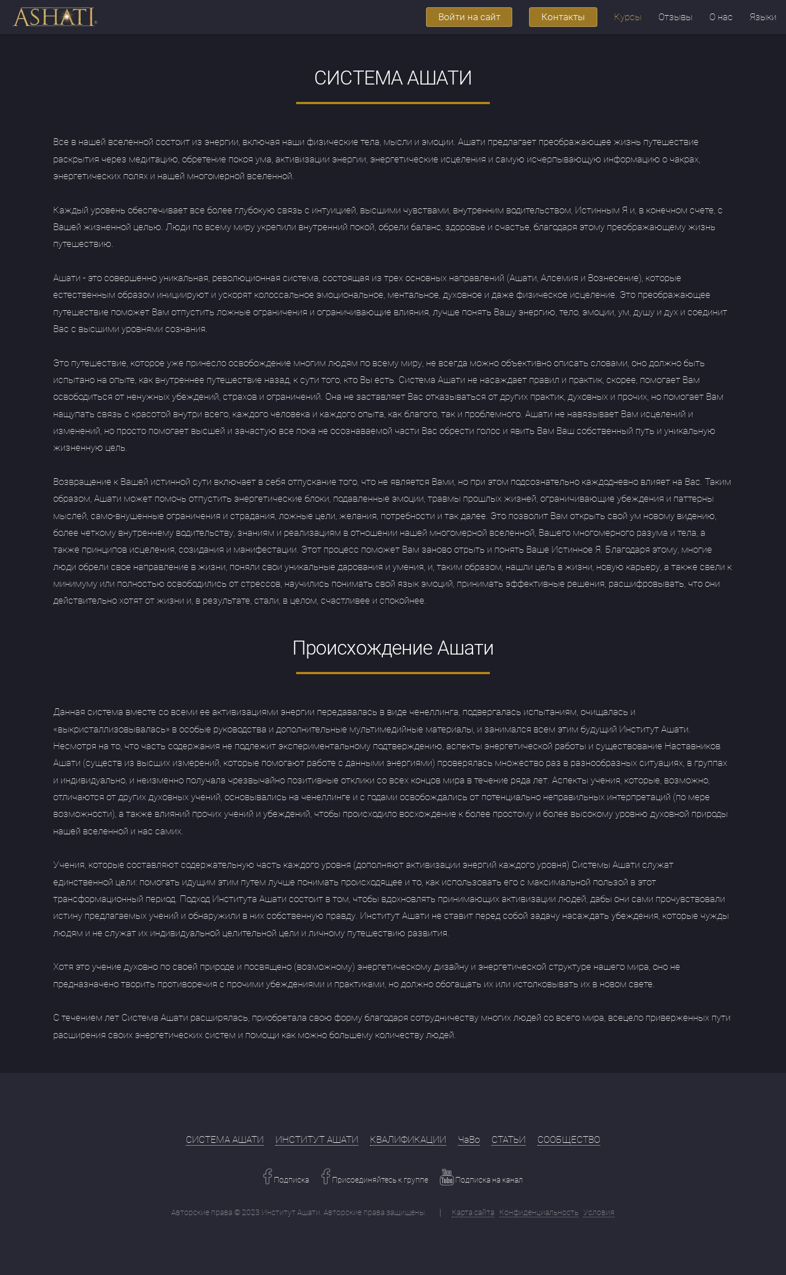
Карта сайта (473, 1212)
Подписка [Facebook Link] (290, 1179)
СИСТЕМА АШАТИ (225, 1139)
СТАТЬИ (509, 1139)
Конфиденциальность (538, 1212)
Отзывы (675, 16)
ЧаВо (469, 1139)
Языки (763, 16)
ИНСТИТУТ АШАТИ (316, 1139)
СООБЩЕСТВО (568, 1139)
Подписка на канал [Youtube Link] (488, 1179)
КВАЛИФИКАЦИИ (408, 1139)
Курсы (628, 16)
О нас (721, 16)
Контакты (563, 16)
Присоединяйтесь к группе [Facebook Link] (379, 1179)
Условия (599, 1212)
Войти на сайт (469, 16)
